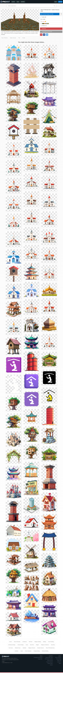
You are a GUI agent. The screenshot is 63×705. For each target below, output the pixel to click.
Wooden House (17, 647)
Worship (23, 37)
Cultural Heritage (21, 644)
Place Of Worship (4, 37)
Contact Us (59, 679)
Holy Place (53, 644)
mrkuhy (43, 21)
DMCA (60, 681)
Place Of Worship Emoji (50, 647)
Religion (37, 644)
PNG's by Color (50, 678)
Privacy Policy (58, 676)
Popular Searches (49, 679)
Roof (19, 37)
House (27, 644)
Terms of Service (58, 675)
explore (13, 1)
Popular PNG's (50, 681)
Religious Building (38, 641)
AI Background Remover (47, 31)
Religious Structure (31, 647)
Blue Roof (32, 644)
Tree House (11, 647)
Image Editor (40, 676)
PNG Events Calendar (49, 676)
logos (18, 1)
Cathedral (24, 647)
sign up (60, 1)
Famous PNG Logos (49, 675)
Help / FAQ (59, 678)
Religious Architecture (45, 644)
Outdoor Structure (13, 37)
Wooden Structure (40, 647)
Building (44, 641)
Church (10, 641)
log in (56, 1)
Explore (51, 682)
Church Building (51, 641)
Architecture (24, 641)
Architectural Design (11, 644)
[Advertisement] (31, 662)
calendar (23, 1)
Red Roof (30, 641)
